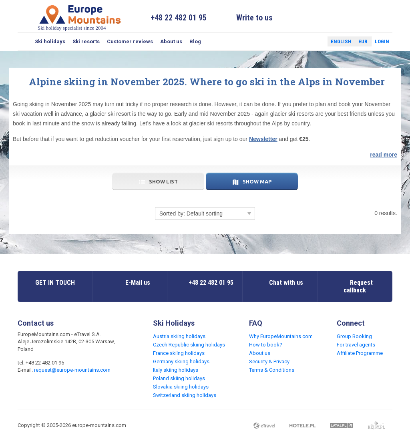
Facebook (302, 42)
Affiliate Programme (360, 353)
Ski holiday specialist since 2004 (80, 17)
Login (382, 41)
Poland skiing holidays (179, 378)
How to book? (265, 345)
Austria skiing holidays (179, 336)
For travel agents (356, 345)
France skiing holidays (179, 353)
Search (24, 41)
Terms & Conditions (271, 370)
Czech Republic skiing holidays (189, 345)
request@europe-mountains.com (72, 370)
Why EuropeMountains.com (281, 336)
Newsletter (263, 139)
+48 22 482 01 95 (179, 17)
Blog (195, 41)
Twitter (314, 42)
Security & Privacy (269, 361)
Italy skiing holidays (175, 370)
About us (171, 41)
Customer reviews (130, 41)
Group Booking (354, 336)
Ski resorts (86, 41)
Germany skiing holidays (181, 361)
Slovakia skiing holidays (181, 387)
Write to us (254, 17)
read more (383, 154)
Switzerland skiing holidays (184, 395)
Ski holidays (50, 41)
